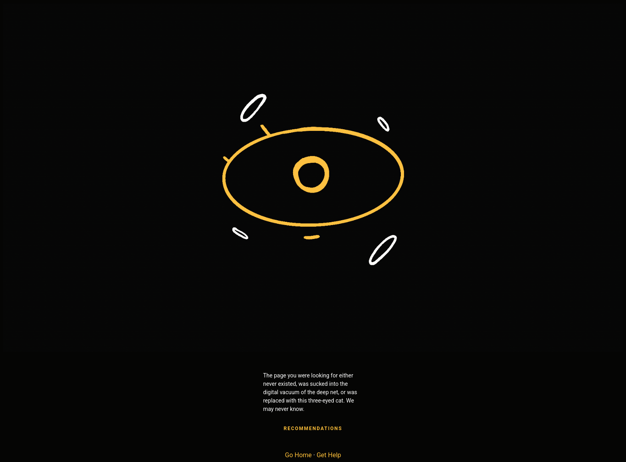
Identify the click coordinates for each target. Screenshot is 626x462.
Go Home (298, 455)
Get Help (329, 455)
